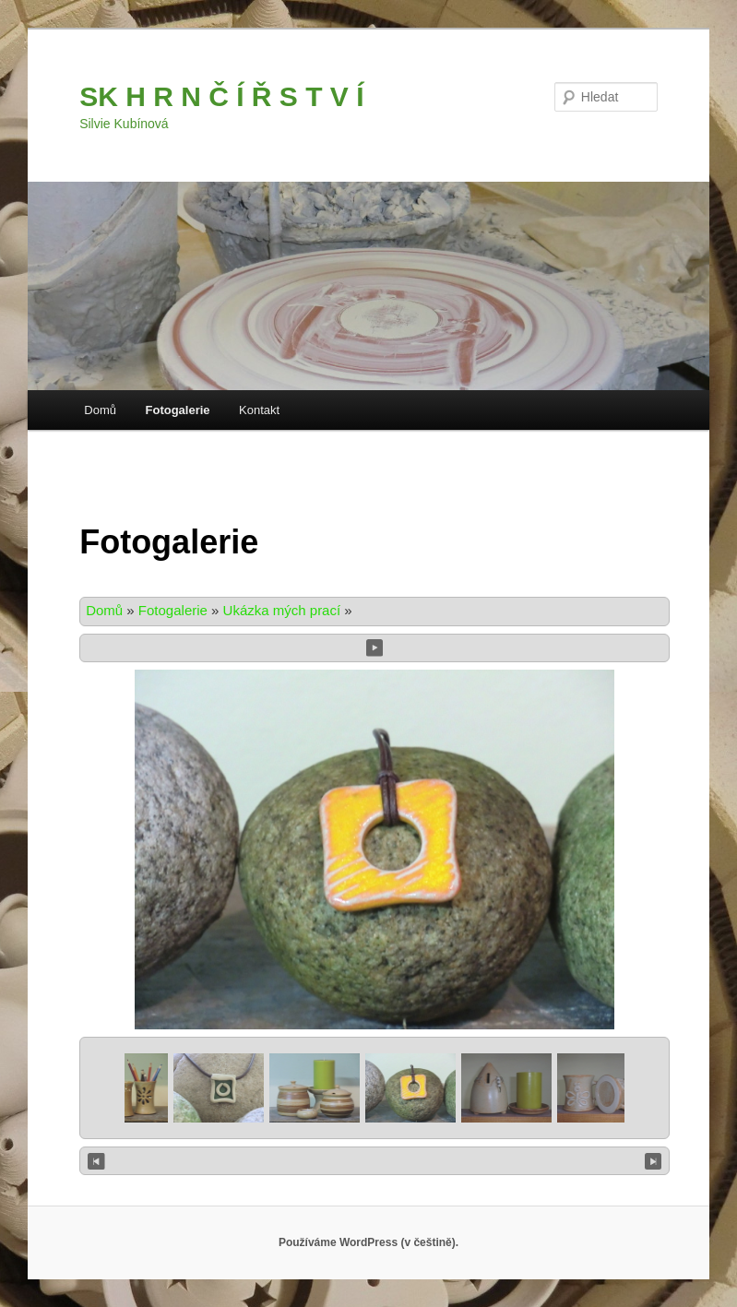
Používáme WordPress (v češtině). (368, 1242)
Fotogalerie (178, 410)
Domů (100, 410)
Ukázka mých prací (282, 610)
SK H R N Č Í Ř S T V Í (221, 96)
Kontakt (259, 410)
